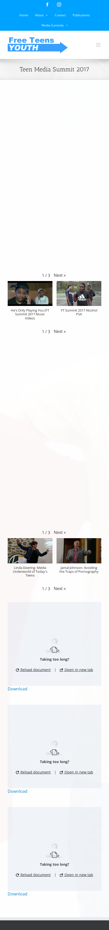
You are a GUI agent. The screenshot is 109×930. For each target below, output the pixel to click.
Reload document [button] (33, 669)
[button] (59, 275)
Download (17, 689)
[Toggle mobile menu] (98, 45)
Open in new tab (76, 669)
